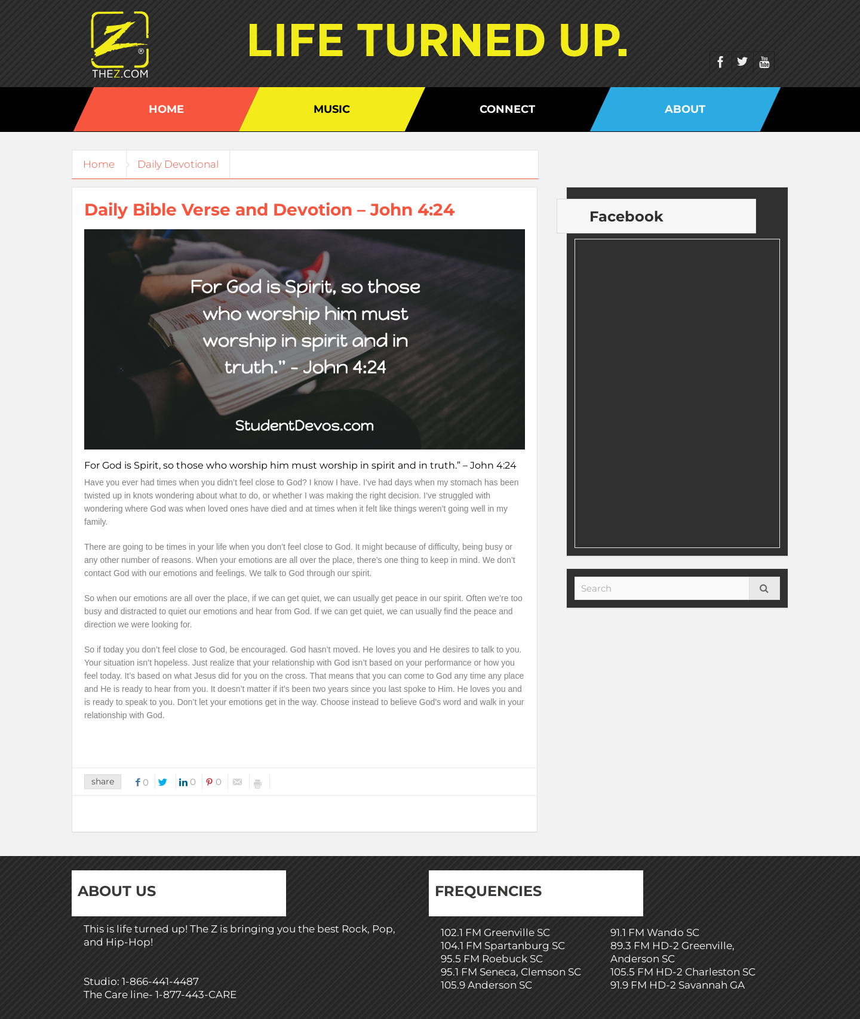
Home (166, 109)
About (685, 109)
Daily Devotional (181, 164)
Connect (507, 109)
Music (332, 109)
